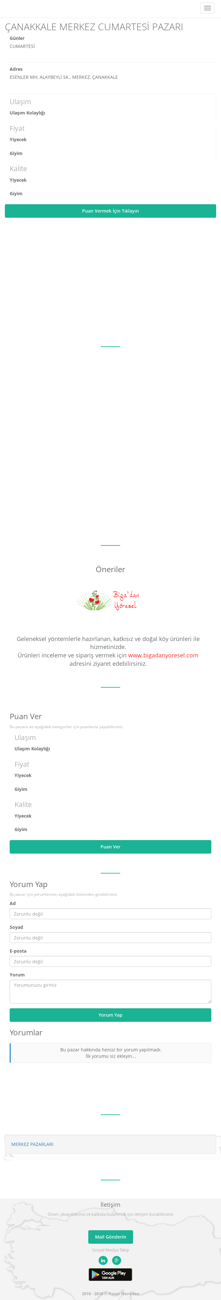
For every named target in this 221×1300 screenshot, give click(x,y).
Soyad (16, 927)
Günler (17, 38)
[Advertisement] (110, 282)
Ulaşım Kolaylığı (27, 113)
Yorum (17, 975)
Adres (16, 69)
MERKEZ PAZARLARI (32, 1144)
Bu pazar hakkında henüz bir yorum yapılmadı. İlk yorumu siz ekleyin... (111, 1053)
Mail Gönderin (110, 1237)
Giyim (16, 153)
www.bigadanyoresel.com (163, 655)
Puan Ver (110, 847)
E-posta (18, 951)
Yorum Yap (110, 1015)
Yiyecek (18, 139)
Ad (13, 903)
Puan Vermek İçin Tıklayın (110, 211)
